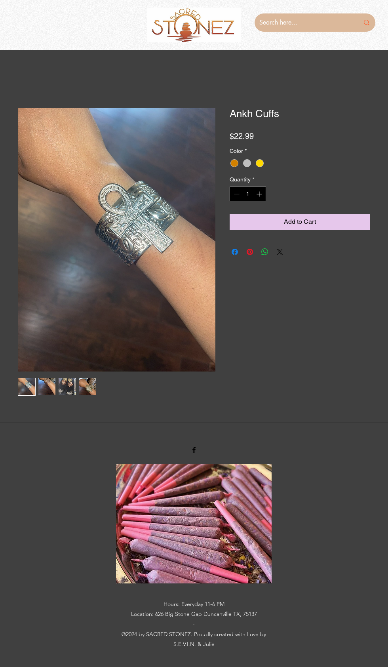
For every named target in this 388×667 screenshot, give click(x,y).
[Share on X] (280, 252)
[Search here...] (303, 22)
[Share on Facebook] (235, 252)
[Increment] (260, 194)
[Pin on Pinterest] (250, 252)
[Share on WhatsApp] (265, 252)
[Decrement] (236, 194)
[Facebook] (194, 450)
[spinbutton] (248, 194)
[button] (194, 523)
